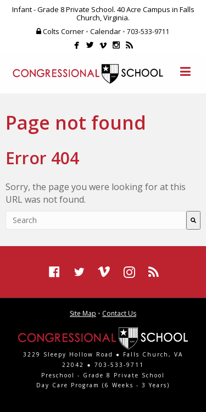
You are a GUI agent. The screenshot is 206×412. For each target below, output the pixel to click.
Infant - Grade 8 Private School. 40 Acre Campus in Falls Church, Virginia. (103, 13)
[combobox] (95, 220)
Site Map (83, 313)
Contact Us (119, 313)
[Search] (193, 220)
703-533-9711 (148, 31)
